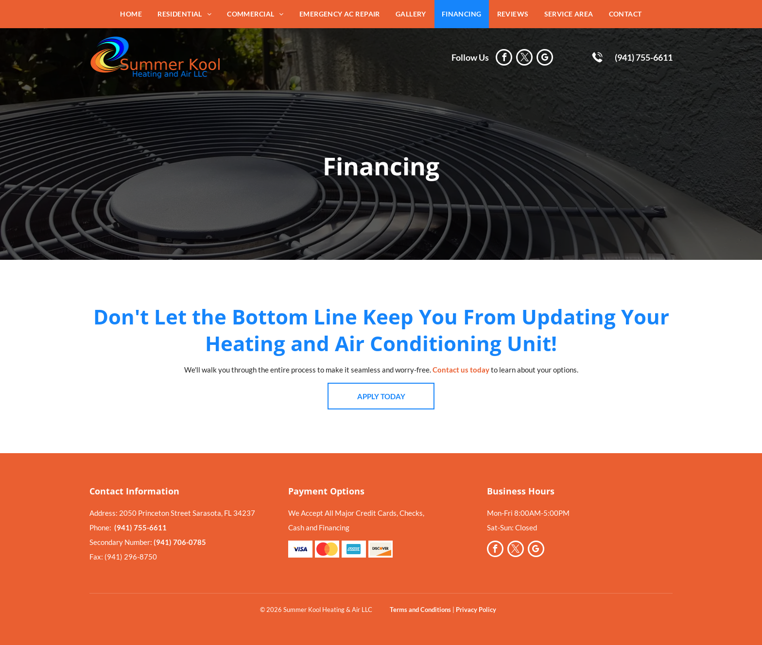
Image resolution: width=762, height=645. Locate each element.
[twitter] (524, 58)
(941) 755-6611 (644, 57)
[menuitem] (131, 14)
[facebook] (504, 58)
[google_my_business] (545, 58)
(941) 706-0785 (180, 542)
